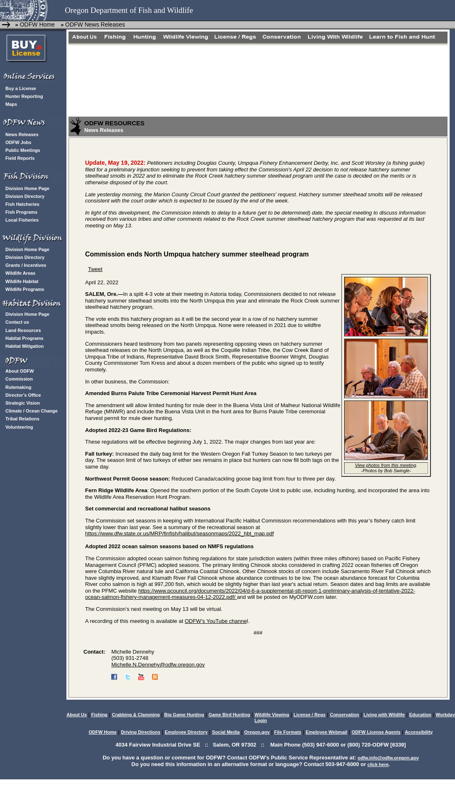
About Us (76, 714)
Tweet (95, 269)
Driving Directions (140, 732)
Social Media (226, 732)
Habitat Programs (24, 338)
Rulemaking (18, 387)
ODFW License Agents (376, 732)
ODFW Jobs (18, 142)
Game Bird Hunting (229, 714)
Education (420, 714)
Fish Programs (21, 212)
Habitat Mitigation (24, 346)
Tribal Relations (22, 418)
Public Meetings (22, 150)
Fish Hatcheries (22, 204)
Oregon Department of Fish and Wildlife (129, 10)
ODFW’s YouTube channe (216, 621)
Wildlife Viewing (271, 714)
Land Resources (23, 330)
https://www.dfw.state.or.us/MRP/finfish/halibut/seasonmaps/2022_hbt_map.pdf (179, 533)
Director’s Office (23, 395)
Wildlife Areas (20, 273)
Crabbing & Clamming (136, 714)
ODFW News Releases (95, 24)
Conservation (344, 714)
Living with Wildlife (384, 714)
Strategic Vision (22, 402)
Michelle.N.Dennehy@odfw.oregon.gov (158, 665)
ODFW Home (36, 24)
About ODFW (19, 371)
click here (378, 764)
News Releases (22, 134)
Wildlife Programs (24, 289)
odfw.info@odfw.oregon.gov (387, 757)
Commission (19, 378)
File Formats (287, 732)
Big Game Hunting (184, 714)
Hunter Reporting (24, 96)
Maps (11, 104)
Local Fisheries (22, 219)
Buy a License (20, 88)
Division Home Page (27, 188)
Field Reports (19, 158)
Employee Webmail (326, 732)
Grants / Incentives (25, 265)
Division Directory (24, 196)
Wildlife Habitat (21, 281)
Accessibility (419, 732)
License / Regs (309, 714)
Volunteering (19, 427)
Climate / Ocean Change (31, 410)
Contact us (17, 322)
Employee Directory (186, 732)
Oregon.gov (257, 732)
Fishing (99, 714)
